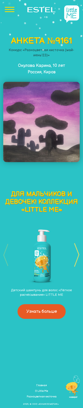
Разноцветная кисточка (42, 396)
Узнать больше (41, 311)
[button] (75, 255)
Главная (41, 385)
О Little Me (41, 391)
